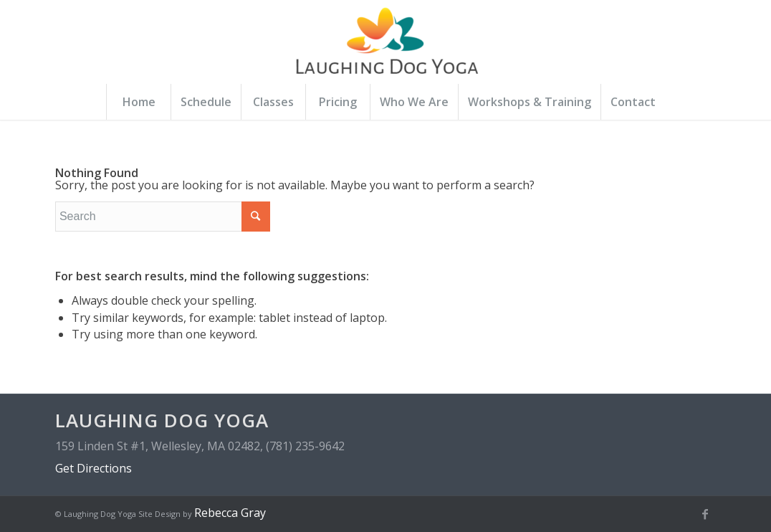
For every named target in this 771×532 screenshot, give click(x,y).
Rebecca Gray (230, 513)
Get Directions (93, 468)
